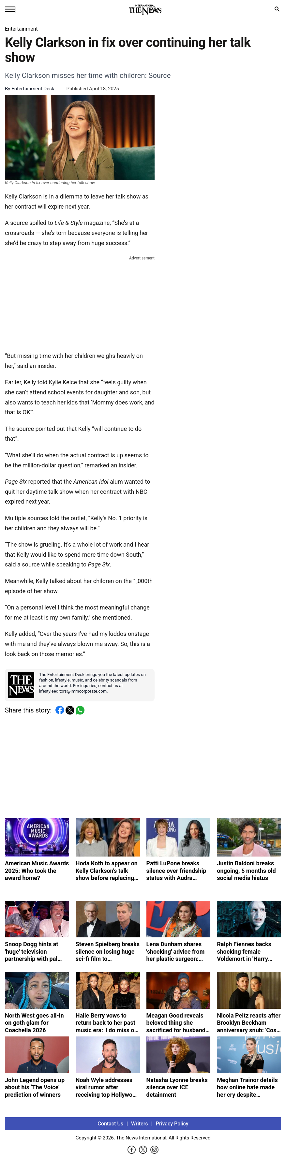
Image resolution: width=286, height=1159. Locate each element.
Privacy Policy (172, 1124)
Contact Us (110, 1124)
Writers (139, 1124)
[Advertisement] (80, 302)
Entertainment (21, 29)
